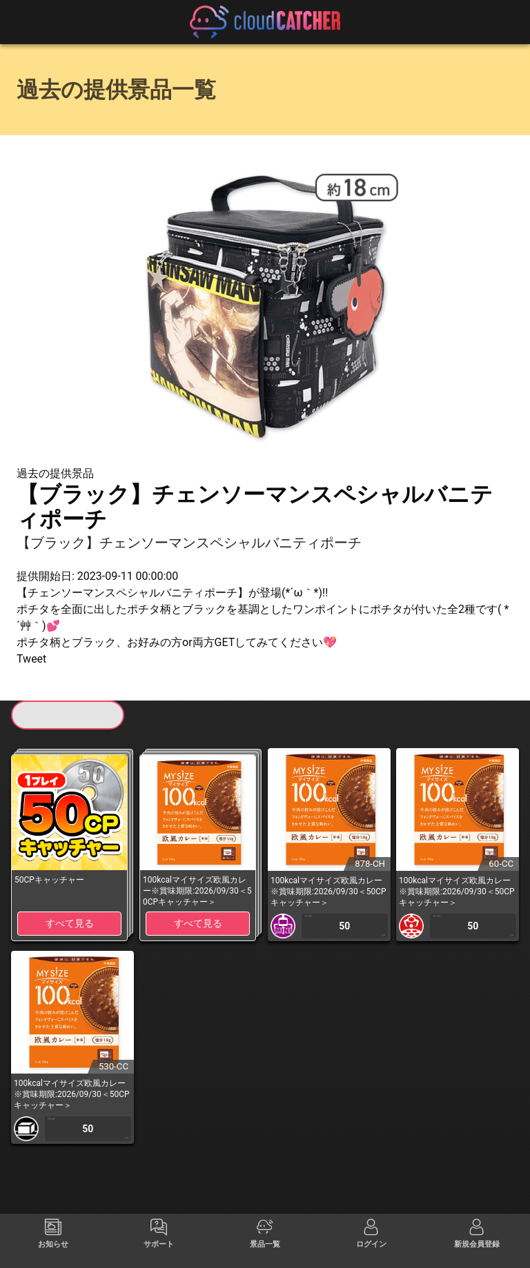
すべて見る (70, 923)
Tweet (31, 658)
